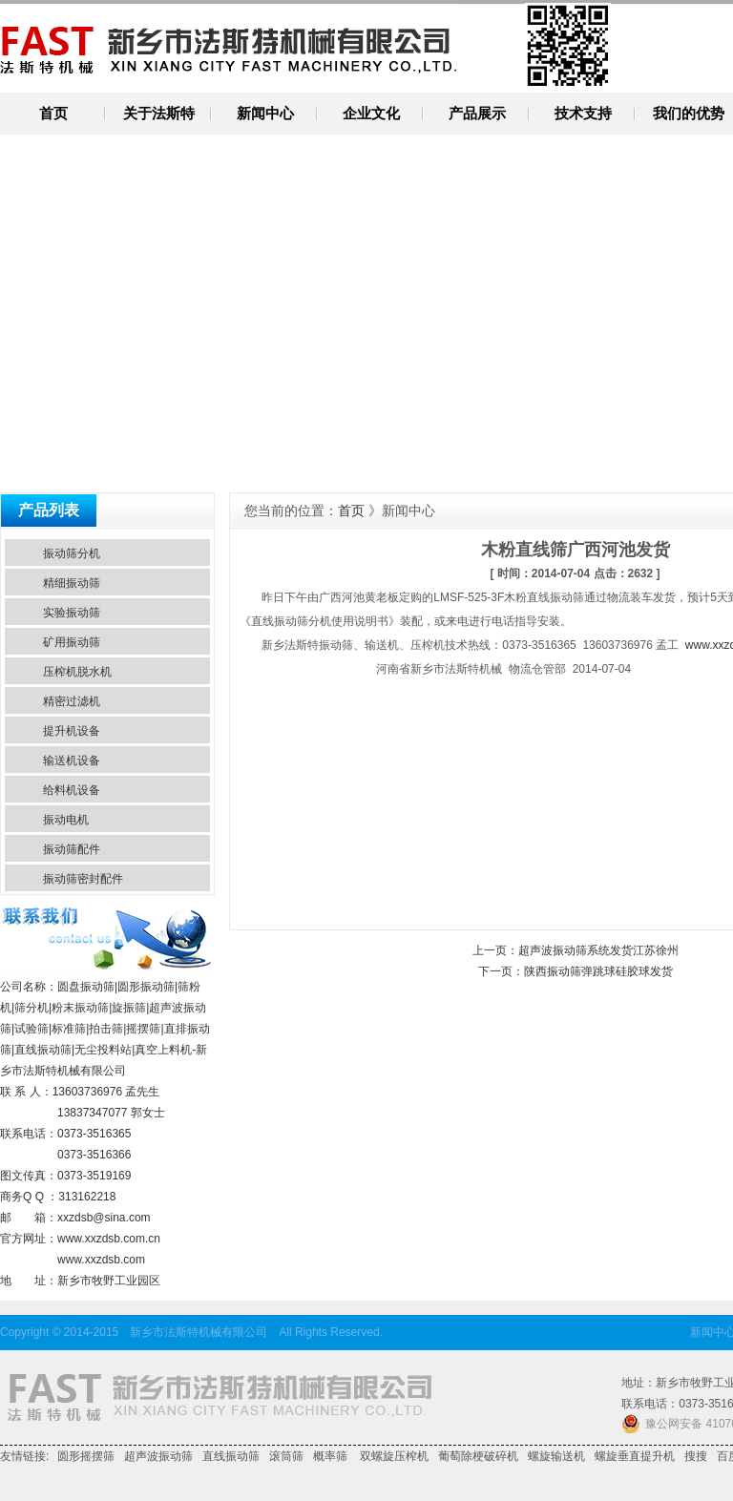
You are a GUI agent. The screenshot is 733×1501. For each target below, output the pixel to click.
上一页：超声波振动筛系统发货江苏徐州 (575, 950)
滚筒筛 (286, 1456)
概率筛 (330, 1456)
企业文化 (371, 113)
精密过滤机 (71, 701)
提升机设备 (71, 731)
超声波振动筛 (158, 1456)
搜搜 (695, 1456)
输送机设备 (71, 760)
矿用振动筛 (71, 642)
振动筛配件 (71, 849)
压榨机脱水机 (77, 671)
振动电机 (66, 819)
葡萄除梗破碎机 (478, 1456)
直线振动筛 (231, 1456)
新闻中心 (265, 113)
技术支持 (583, 113)
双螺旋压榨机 (393, 1456)
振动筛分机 (71, 553)
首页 (53, 113)
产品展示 (477, 113)
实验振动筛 (71, 612)
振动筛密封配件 (83, 879)
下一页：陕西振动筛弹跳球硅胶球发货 (575, 971)
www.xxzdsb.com (101, 1259)
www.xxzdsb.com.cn (108, 1238)
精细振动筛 (71, 583)
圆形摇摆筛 (86, 1456)
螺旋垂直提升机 (635, 1456)
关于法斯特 (159, 113)
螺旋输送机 (556, 1456)
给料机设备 (71, 790)
